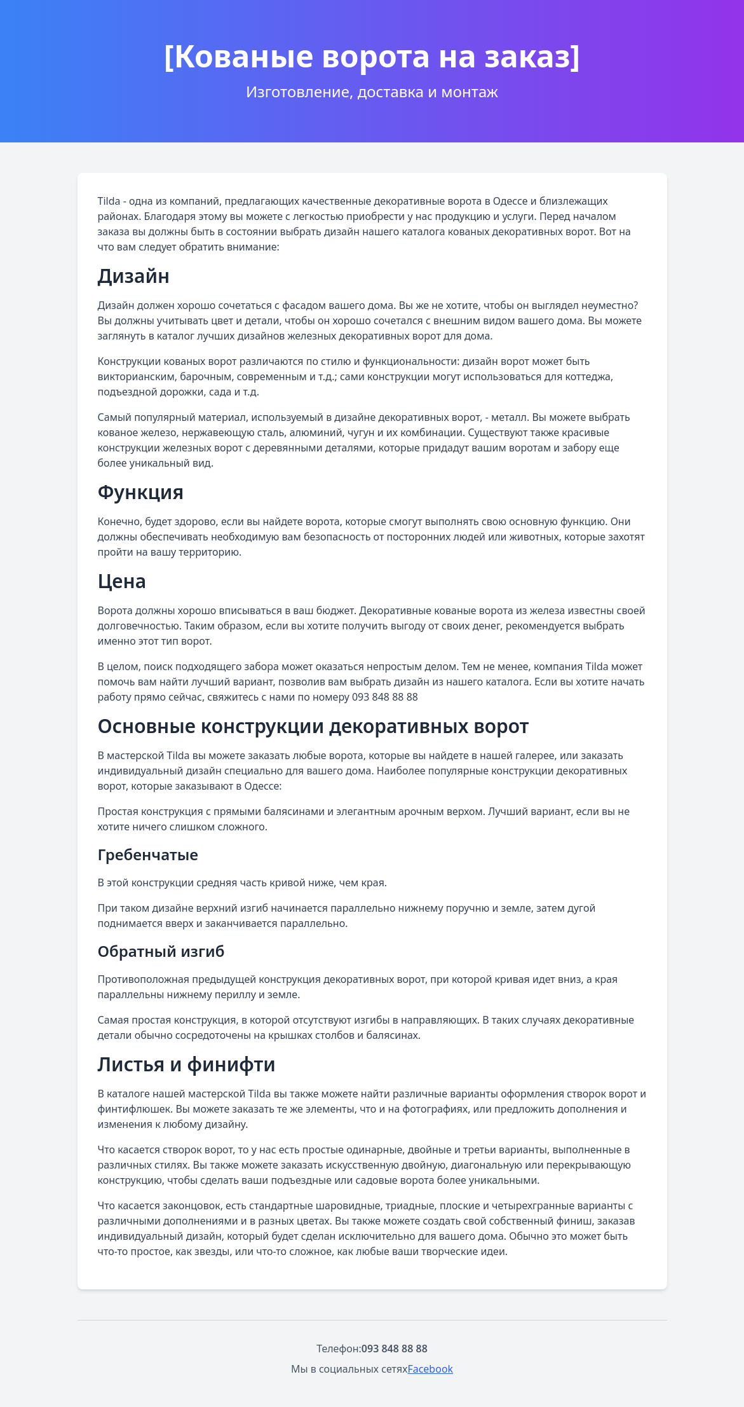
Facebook (430, 1369)
